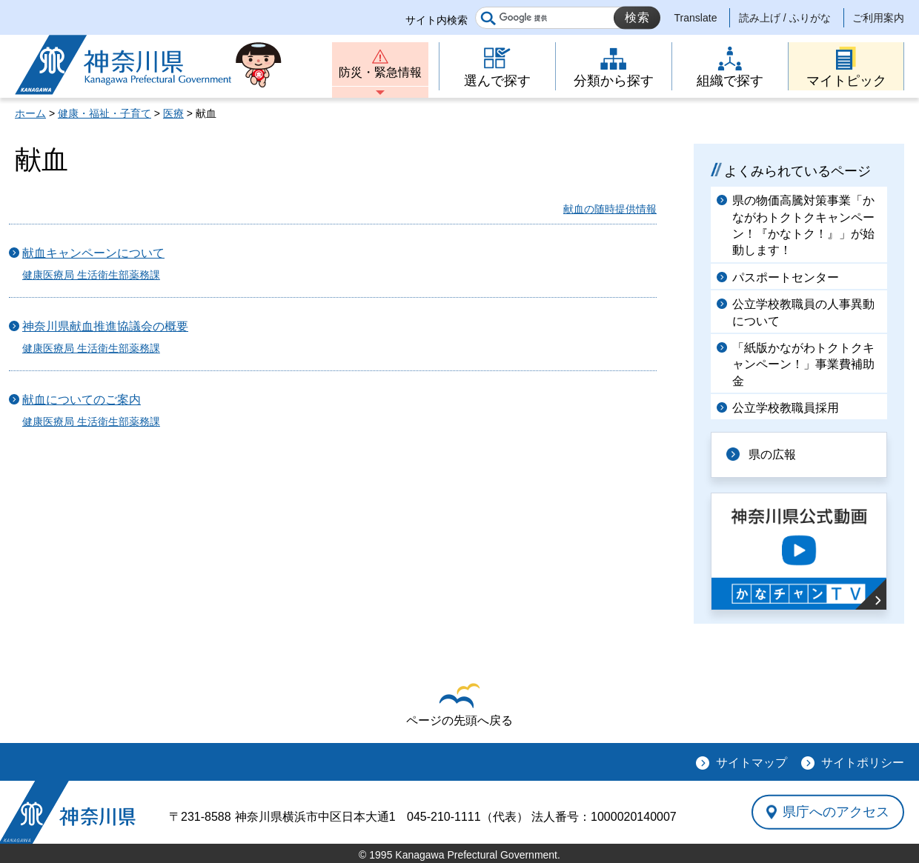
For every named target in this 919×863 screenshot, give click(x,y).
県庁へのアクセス (836, 811)
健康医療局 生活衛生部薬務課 (91, 275)
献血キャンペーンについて (93, 253)
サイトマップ (751, 762)
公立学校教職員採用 (785, 407)
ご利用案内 (878, 18)
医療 (173, 113)
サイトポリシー (862, 762)
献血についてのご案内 (81, 399)
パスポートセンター (785, 277)
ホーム (30, 113)
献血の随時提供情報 (610, 209)
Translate (695, 18)
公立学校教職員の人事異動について (803, 312)
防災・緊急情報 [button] (380, 72)
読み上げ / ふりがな (785, 18)
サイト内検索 (436, 20)
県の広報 (772, 454)
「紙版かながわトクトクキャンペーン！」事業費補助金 (803, 364)
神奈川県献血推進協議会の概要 (105, 326)
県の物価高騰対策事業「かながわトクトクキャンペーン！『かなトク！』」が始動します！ (803, 225)
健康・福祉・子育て (104, 113)
